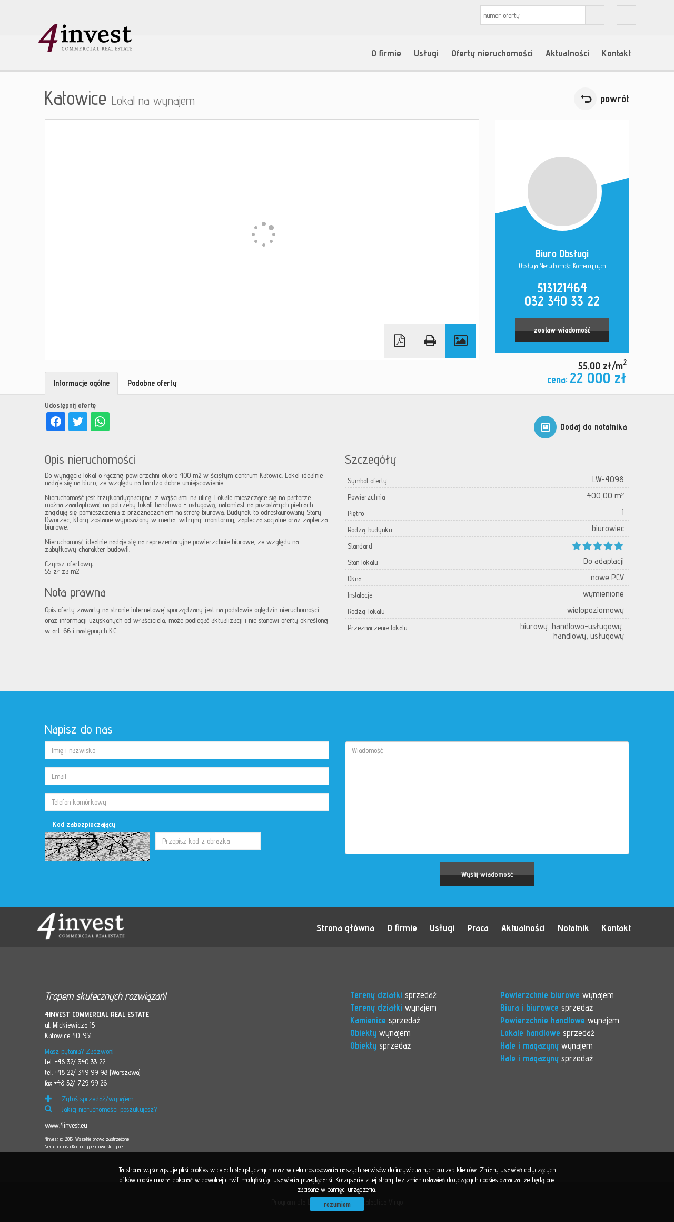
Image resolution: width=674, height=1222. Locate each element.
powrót (614, 98)
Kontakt (616, 52)
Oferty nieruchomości (492, 52)
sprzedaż (393, 995)
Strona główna (345, 927)
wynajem (393, 1007)
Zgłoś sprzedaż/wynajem (89, 1098)
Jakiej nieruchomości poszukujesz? (101, 1109)
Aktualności (567, 52)
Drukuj (430, 341)
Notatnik (573, 927)
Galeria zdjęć (460, 341)
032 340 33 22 (562, 301)
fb (626, 15)
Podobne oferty (152, 383)
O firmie (386, 52)
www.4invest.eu (66, 1125)
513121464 (562, 288)
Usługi (426, 52)
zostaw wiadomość (562, 330)
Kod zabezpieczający (84, 824)
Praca (478, 927)
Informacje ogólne (81, 383)
